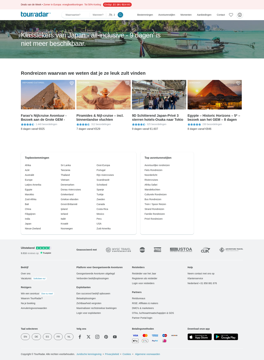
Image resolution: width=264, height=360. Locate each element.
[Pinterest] (106, 336)
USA (99, 223)
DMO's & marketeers (143, 308)
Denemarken (67, 184)
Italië (63, 218)
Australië (29, 175)
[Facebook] (79, 336)
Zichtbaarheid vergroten (88, 303)
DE (36, 336)
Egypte (28, 189)
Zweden (101, 199)
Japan (28, 223)
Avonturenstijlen (166, 14)
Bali (27, 204)
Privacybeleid (112, 354)
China (28, 209)
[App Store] (200, 336)
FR (58, 336)
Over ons (25, 273)
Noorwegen (67, 228)
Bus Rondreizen (152, 199)
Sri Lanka (66, 165)
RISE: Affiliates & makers (145, 303)
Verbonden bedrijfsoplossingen (92, 278)
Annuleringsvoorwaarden (34, 308)
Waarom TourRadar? (32, 298)
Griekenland (67, 194)
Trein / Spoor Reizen (155, 204)
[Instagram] (97, 336)
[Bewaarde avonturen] (231, 14)
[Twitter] (88, 336)
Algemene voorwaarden (147, 354)
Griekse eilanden (69, 199)
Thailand (65, 175)
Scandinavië (103, 179)
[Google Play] (226, 336)
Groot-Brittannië (69, 204)
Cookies (127, 354)
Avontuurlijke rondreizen (157, 165)
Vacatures (34, 278)
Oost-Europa (103, 165)
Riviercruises (151, 179)
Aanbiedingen (204, 14)
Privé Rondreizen (153, 218)
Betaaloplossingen (86, 298)
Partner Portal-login (142, 318)
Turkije (100, 194)
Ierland (64, 214)
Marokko (29, 194)
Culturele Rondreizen (155, 194)
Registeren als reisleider (144, 278)
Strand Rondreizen (154, 209)
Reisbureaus (138, 298)
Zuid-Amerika (104, 228)
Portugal (101, 170)
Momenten (186, 14)
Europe (28, 179)
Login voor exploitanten (88, 313)
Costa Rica (102, 209)
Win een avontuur (37, 293)
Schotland (102, 184)
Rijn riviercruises (105, 175)
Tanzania (65, 170)
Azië (27, 170)
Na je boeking (28, 303)
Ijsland (64, 209)
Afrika (28, 165)
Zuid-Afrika (30, 199)
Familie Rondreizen (154, 214)
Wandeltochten (152, 189)
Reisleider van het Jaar (144, 273)
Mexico (100, 214)
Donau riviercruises (71, 189)
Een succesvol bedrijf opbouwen (93, 293)
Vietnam (65, 179)
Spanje (100, 189)
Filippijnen (30, 214)
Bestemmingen (145, 14)
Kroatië (64, 223)
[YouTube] (114, 336)
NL (69, 336)
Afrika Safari (150, 184)
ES (47, 336)
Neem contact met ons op (201, 273)
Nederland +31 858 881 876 (202, 283)
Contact (221, 14)
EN (25, 336)
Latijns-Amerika (33, 184)
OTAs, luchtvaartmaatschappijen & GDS (153, 313)
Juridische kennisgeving (89, 354)
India (27, 218)
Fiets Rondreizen (153, 170)
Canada (101, 204)
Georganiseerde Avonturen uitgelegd (95, 273)
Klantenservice (195, 278)
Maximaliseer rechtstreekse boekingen (96, 308)
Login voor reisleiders (143, 283)
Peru (99, 218)
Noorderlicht (150, 175)
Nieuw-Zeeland (33, 228)
